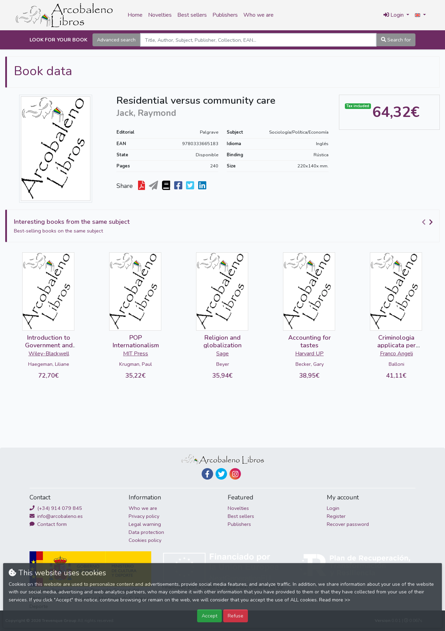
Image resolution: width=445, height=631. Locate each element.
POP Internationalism (136, 341)
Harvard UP (309, 353)
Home (135, 15)
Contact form (48, 524)
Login (333, 508)
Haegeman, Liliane (48, 364)
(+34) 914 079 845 (56, 508)
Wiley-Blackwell (49, 353)
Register (336, 516)
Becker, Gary (310, 364)
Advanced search (116, 39)
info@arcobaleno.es (56, 516)
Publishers (225, 15)
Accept (209, 615)
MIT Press (135, 353)
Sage (222, 353)
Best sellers (192, 15)
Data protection (146, 532)
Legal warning (145, 524)
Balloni (396, 364)
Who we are (258, 15)
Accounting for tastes (309, 341)
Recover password (348, 524)
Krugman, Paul (135, 364)
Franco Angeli (396, 353)
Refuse (235, 615)
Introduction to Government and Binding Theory (49, 345)
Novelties (160, 15)
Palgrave (209, 132)
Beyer (222, 364)
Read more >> (334, 600)
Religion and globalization (222, 341)
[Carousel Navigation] (428, 222)
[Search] (258, 39)
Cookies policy (145, 540)
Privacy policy (144, 516)
